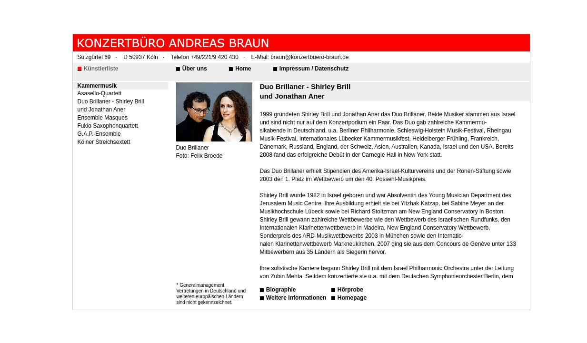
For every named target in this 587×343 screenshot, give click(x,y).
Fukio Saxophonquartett (108, 125)
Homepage (351, 297)
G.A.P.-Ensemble (99, 134)
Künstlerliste (100, 68)
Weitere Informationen (296, 297)
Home (242, 68)
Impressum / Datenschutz (313, 68)
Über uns (194, 68)
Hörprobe (349, 289)
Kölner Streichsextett (104, 142)
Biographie (280, 289)
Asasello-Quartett (100, 93)
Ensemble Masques (103, 117)
